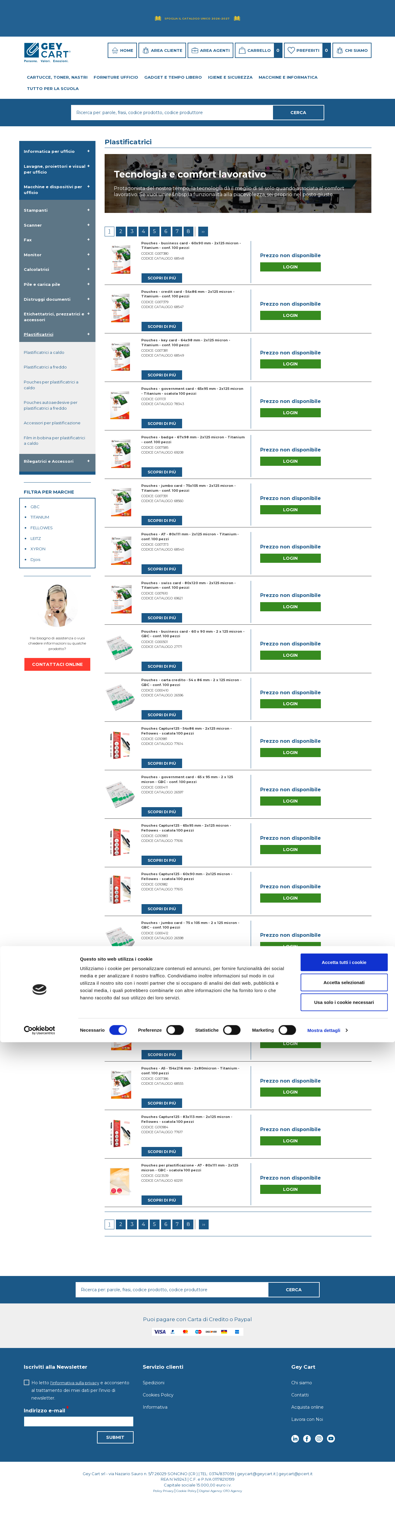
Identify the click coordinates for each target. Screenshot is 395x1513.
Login (290, 267)
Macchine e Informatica (288, 77)
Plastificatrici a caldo (44, 352)
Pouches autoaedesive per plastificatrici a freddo (50, 405)
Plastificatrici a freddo (45, 367)
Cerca (294, 1300)
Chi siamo (301, 1393)
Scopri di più (162, 278)
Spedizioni (153, 1393)
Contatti (300, 1405)
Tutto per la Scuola (53, 88)
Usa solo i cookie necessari (344, 1472)
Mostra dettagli (323, 1501)
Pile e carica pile (42, 284)
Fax (28, 239)
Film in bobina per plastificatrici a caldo (54, 440)
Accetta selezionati (343, 1453)
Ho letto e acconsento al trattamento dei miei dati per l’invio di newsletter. (82, 1400)
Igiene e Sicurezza (230, 77)
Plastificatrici (38, 334)
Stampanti (36, 210)
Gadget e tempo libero (173, 77)
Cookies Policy (158, 1405)
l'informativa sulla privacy (76, 1393)
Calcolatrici (36, 269)
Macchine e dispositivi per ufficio (53, 189)
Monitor (32, 254)
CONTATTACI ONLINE (57, 664)
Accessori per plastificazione (52, 422)
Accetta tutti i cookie (344, 1433)
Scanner (33, 225)
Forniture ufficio (116, 77)
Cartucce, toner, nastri (57, 77)
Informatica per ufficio (49, 151)
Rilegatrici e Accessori (49, 461)
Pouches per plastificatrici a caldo (51, 384)
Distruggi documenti (47, 299)
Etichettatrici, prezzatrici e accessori (54, 316)
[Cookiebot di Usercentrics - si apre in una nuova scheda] (39, 1501)
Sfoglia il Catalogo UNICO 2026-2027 (197, 18)
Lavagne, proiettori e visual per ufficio (54, 169)
